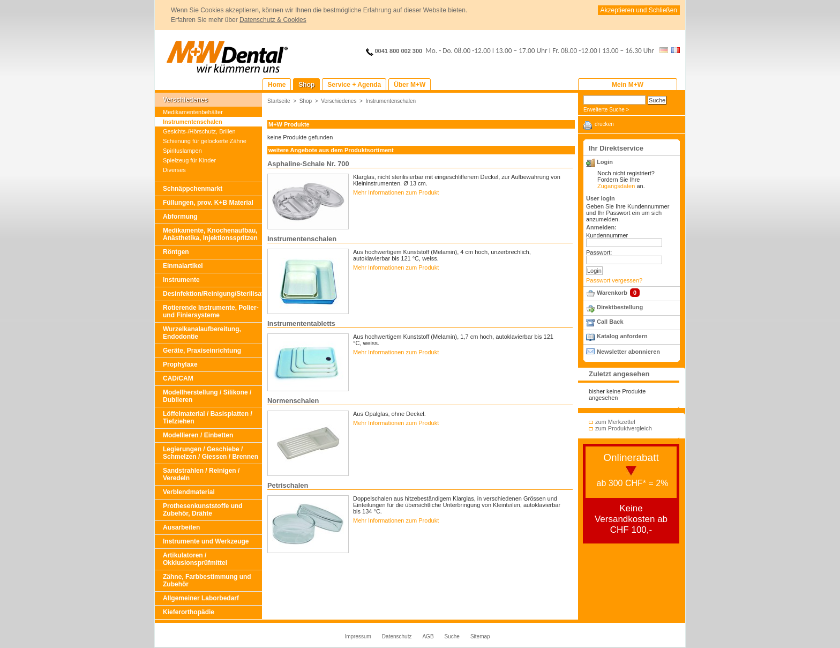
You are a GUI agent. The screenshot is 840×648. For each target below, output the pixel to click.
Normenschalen (293, 401)
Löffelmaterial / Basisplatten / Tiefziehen (207, 417)
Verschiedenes (185, 99)
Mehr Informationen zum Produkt (396, 192)
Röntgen (176, 252)
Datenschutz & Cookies (272, 20)
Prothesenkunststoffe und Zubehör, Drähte (203, 509)
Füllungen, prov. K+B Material (208, 202)
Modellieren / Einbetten (198, 435)
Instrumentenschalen (192, 121)
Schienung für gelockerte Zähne (204, 141)
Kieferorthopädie (188, 612)
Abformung (180, 216)
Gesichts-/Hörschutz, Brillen (199, 131)
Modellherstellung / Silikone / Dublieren (207, 396)
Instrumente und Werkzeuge (206, 541)
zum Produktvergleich (623, 428)
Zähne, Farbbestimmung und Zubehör (207, 580)
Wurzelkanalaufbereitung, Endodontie (202, 332)
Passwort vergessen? (614, 280)
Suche (452, 636)
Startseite (278, 101)
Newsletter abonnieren (628, 351)
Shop (305, 101)
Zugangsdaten (616, 186)
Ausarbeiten (181, 527)
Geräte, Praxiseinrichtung (202, 350)
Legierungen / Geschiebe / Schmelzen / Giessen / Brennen (210, 452)
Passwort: (599, 252)
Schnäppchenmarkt (192, 188)
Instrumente (181, 280)
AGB (427, 636)
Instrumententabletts (301, 323)
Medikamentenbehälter (193, 112)
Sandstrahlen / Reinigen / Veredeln (201, 474)
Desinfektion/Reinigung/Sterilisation (212, 293)
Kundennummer (607, 235)
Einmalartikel (183, 266)
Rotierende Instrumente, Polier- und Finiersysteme (211, 311)
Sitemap (480, 636)
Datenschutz (397, 636)
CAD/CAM (178, 378)
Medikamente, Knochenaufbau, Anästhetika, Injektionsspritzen (210, 234)
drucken (604, 124)
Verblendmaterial (189, 492)
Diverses (174, 170)
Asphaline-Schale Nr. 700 (308, 164)
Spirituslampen (182, 150)
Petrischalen (287, 485)
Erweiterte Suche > (606, 110)
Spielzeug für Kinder (189, 160)
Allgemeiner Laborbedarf (201, 598)
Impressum (357, 636)
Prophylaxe (180, 364)
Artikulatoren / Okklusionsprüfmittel (195, 559)
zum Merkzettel (615, 422)
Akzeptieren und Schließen (639, 10)
